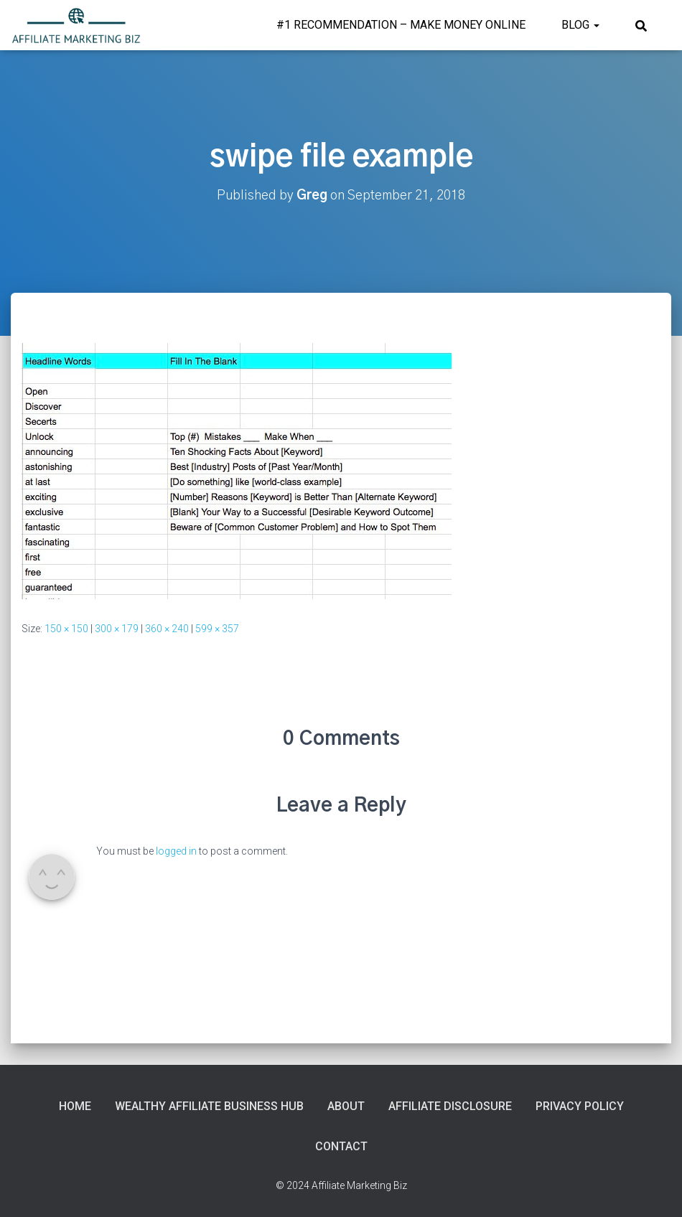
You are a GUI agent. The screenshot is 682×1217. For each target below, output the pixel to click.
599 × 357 (217, 628)
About (346, 1106)
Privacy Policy (580, 1106)
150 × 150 (66, 628)
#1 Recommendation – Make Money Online (400, 25)
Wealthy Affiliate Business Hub (209, 1106)
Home (75, 1106)
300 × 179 (117, 628)
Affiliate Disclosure (450, 1106)
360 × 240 (167, 628)
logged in (176, 851)
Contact (341, 1146)
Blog (580, 25)
